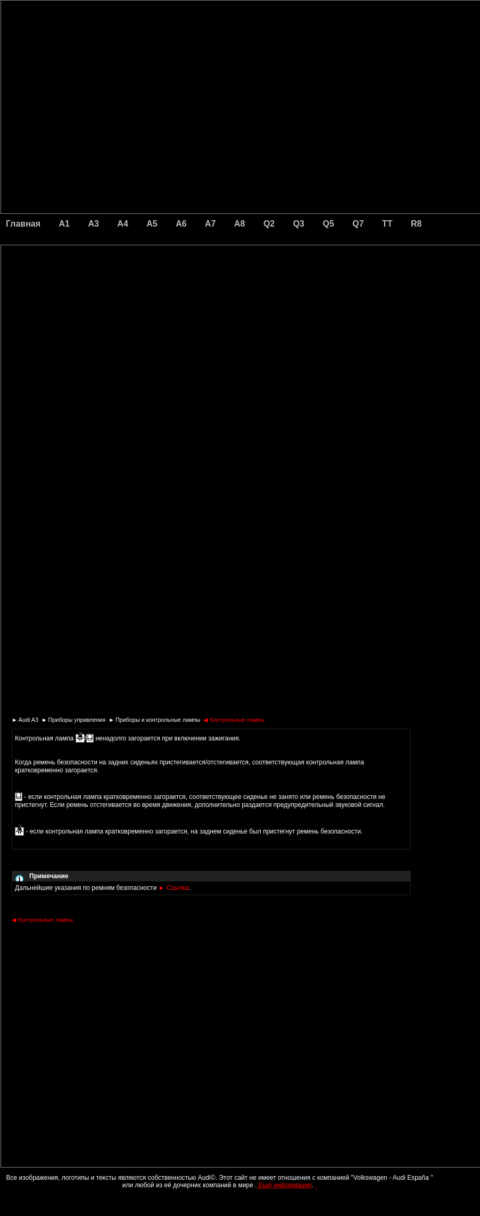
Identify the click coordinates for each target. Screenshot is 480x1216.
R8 (416, 223)
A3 (93, 223)
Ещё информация (283, 1185)
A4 (122, 223)
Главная (23, 223)
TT (387, 223)
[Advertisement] (166, 290)
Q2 (269, 223)
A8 (239, 223)
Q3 (298, 223)
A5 (151, 223)
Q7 (357, 223)
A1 (64, 223)
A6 (181, 223)
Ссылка (174, 888)
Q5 (328, 223)
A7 (210, 223)
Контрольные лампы (233, 720)
